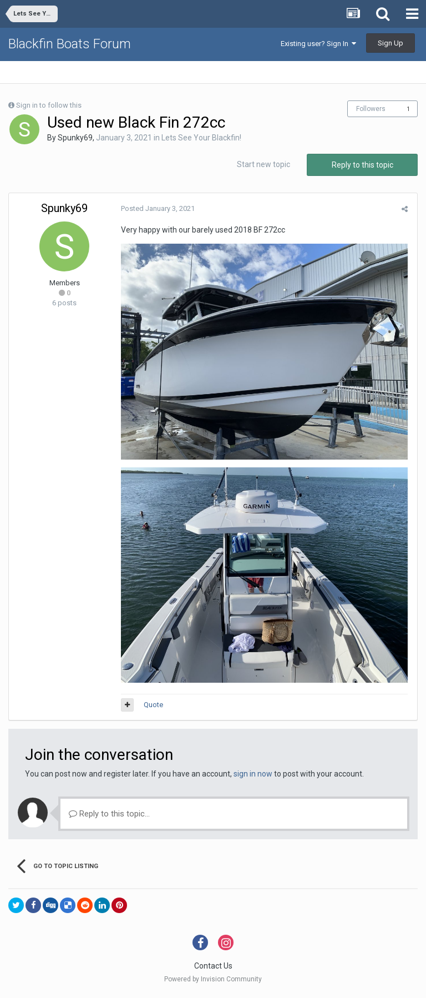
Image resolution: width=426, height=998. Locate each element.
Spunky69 (75, 137)
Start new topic (263, 164)
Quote (152, 707)
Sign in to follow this (49, 105)
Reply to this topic (362, 164)
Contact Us (213, 968)
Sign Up (390, 43)
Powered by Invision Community (213, 982)
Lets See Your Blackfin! (201, 137)
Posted (157, 208)
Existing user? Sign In (318, 43)
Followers (371, 109)
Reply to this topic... (109, 816)
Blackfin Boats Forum (69, 44)
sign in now (253, 776)
